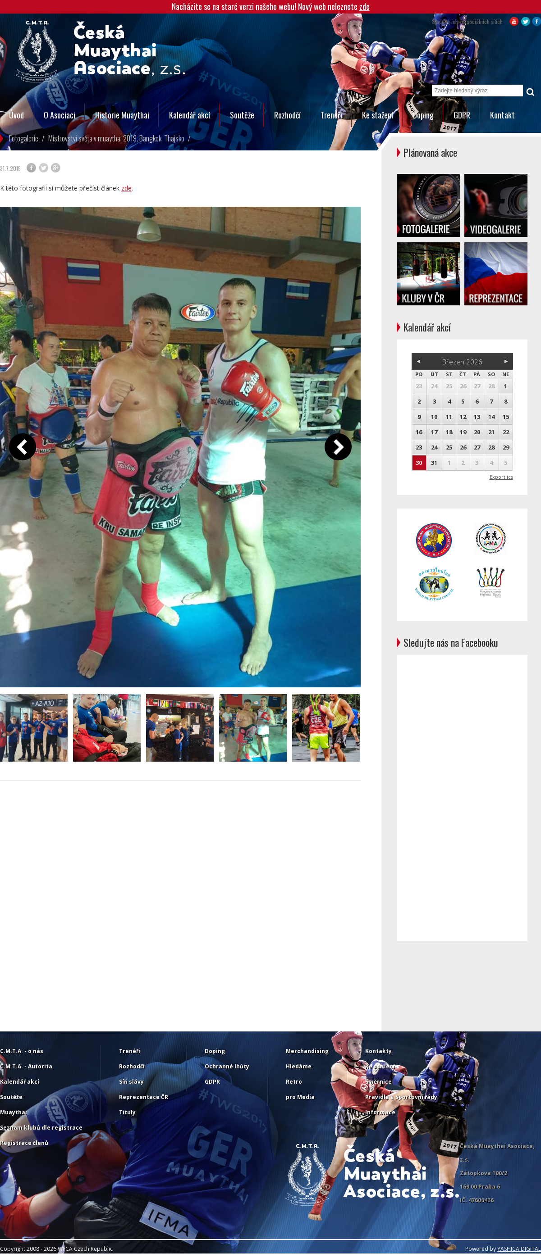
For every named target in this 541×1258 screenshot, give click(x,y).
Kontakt (502, 115)
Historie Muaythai (122, 115)
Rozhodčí (287, 115)
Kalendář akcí (189, 115)
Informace (380, 1112)
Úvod (16, 115)
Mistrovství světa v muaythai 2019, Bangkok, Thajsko (116, 138)
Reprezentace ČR (143, 1097)
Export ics (501, 476)
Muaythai (13, 1112)
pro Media (300, 1097)
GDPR (462, 115)
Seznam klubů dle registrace (41, 1127)
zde (364, 6)
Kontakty (378, 1051)
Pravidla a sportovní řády (401, 1097)
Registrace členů (24, 1143)
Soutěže (242, 115)
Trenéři (331, 115)
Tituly (127, 1112)
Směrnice (378, 1081)
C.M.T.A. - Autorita (26, 1066)
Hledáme (299, 1066)
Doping (423, 115)
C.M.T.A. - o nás (21, 1051)
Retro (294, 1081)
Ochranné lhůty (227, 1066)
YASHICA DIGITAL (519, 1249)
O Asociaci (59, 115)
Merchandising (307, 1051)
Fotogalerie (23, 138)
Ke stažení (377, 115)
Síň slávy (131, 1081)
